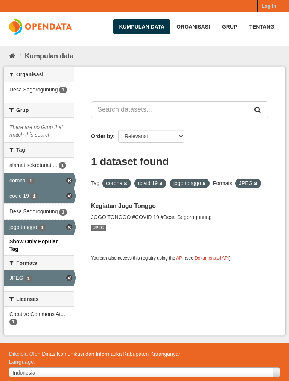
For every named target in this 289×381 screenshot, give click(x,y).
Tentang (261, 27)
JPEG (98, 228)
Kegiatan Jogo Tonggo (123, 206)
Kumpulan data (141, 27)
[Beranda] (12, 56)
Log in (269, 6)
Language (21, 362)
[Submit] (258, 109)
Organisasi (193, 27)
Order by (102, 136)
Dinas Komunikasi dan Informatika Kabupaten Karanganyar (111, 354)
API (179, 258)
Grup (229, 27)
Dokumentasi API (212, 258)
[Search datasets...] (169, 109)
